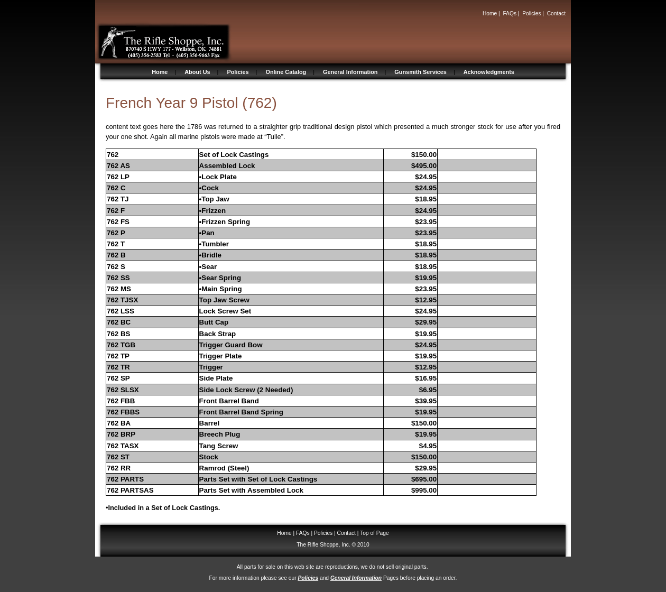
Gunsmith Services (420, 72)
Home (490, 13)
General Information (350, 72)
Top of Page (374, 533)
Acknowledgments (489, 72)
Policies (531, 13)
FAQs (509, 13)
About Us (197, 72)
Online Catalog (285, 72)
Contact (556, 13)
